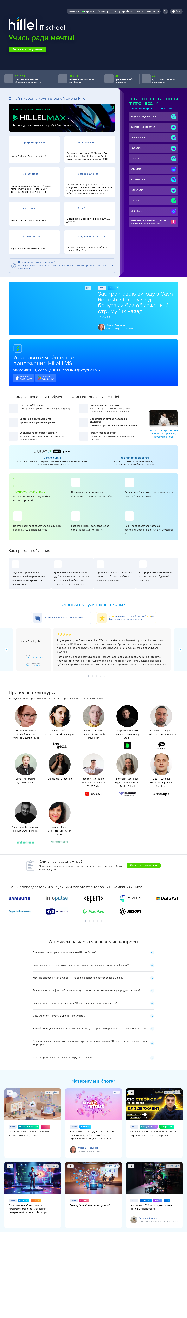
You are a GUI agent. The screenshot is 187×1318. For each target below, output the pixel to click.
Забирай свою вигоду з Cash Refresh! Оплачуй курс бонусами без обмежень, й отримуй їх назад (93, 308)
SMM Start (153, 169)
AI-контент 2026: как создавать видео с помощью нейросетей (154, 1195)
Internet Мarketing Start (153, 127)
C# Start (153, 158)
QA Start (153, 200)
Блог (140, 11)
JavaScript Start (153, 137)
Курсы (89, 11)
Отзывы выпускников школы (93, 605)
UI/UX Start (153, 211)
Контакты (153, 11)
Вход (176, 11)
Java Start (153, 148)
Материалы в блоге (93, 1081)
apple (23, 378)
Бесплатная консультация (27, 49)
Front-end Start (153, 179)
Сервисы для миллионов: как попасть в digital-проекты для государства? (154, 1123)
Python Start (153, 190)
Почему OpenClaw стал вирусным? (93, 1195)
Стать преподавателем (143, 865)
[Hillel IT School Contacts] (165, 11)
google (45, 378)
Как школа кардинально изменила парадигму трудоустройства (163, 424)
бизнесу (103, 11)
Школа (74, 11)
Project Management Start (153, 116)
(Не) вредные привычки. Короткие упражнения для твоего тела (153, 222)
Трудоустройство (123, 11)
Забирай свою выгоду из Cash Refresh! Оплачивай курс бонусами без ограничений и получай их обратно (93, 1123)
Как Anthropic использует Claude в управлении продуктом (32, 1123)
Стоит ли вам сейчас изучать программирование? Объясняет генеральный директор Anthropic (32, 1195)
